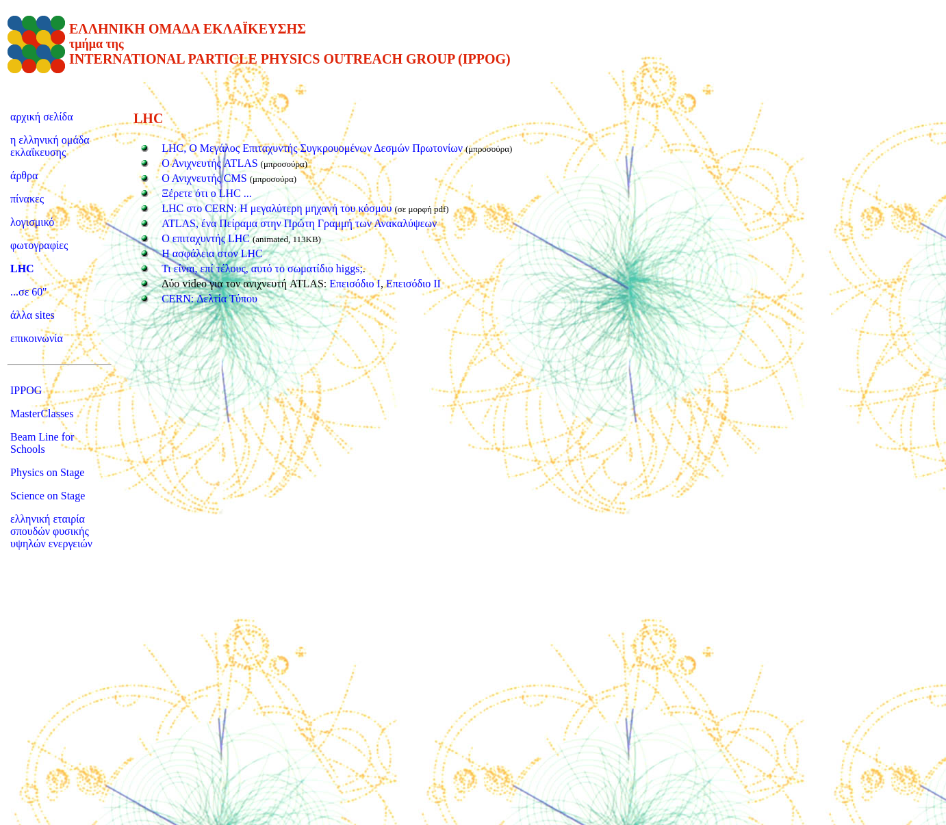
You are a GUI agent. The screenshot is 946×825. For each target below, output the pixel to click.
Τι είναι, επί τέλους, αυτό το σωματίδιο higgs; (262, 268)
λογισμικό (32, 222)
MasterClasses (41, 413)
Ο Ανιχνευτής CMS (204, 178)
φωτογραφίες (39, 245)
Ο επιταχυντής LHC (207, 238)
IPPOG (26, 390)
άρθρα (24, 175)
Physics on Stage (47, 472)
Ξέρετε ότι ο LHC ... (207, 193)
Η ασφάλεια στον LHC (212, 253)
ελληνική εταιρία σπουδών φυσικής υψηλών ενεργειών (51, 531)
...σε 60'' (28, 292)
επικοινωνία (36, 338)
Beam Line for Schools (42, 443)
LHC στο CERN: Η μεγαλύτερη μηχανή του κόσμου (278, 208)
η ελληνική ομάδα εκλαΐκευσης (50, 146)
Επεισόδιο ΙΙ (413, 283)
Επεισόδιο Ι (355, 283)
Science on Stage (47, 495)
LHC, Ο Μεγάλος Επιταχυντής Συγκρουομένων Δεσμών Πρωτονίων (312, 148)
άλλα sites (32, 315)
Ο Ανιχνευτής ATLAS (209, 163)
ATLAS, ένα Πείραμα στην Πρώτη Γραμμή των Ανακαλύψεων (299, 223)
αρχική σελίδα (41, 116)
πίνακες (27, 199)
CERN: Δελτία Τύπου (209, 298)
